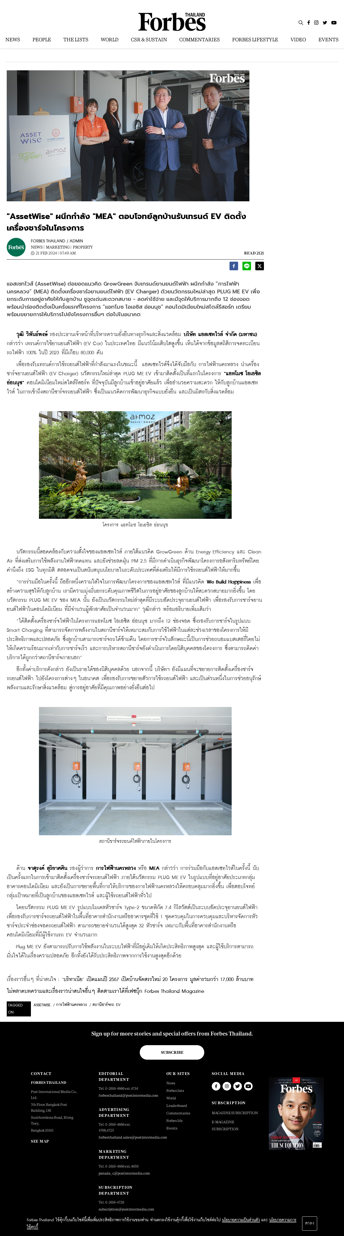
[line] (246, 267)
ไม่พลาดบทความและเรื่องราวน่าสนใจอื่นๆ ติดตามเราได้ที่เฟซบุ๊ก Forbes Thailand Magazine (105, 991)
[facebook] (234, 267)
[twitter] (259, 267)
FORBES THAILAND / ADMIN (57, 241)
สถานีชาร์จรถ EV (106, 1005)
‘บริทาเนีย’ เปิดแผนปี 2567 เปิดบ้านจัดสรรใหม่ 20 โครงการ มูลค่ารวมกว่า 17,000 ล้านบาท (157, 979)
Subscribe (172, 1052)
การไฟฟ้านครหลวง (71, 1005)
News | (38, 247)
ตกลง (309, 1223)
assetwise (42, 1005)
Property (83, 247)
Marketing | (58, 247)
